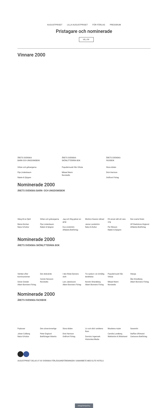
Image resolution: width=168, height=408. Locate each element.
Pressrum (115, 25)
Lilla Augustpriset (77, 25)
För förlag (98, 25)
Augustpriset (54, 25)
